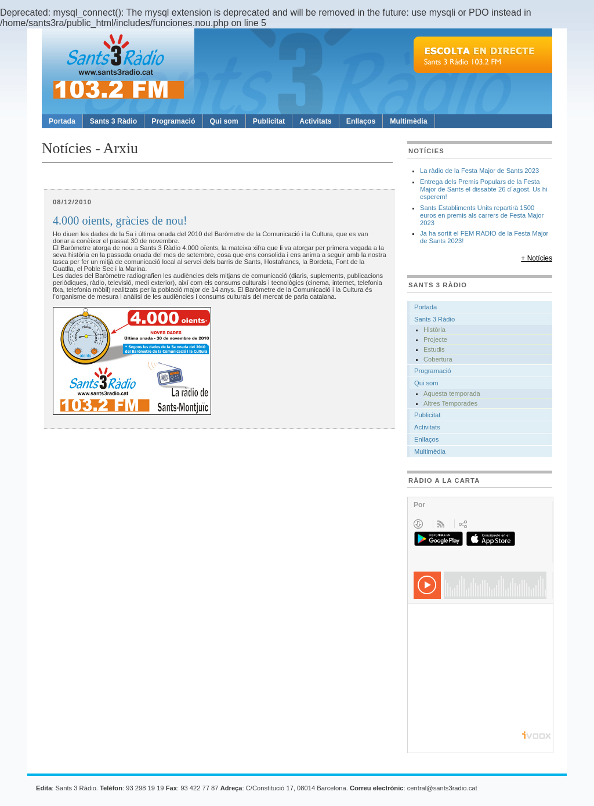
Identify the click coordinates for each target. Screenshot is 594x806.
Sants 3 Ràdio (113, 121)
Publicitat (269, 121)
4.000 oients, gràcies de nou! (120, 221)
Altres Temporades (450, 403)
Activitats (315, 121)
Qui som (224, 121)
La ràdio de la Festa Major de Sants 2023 (479, 170)
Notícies (426, 150)
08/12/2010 (72, 201)
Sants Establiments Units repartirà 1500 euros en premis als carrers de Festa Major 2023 (482, 215)
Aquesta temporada (451, 393)
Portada (62, 121)
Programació (173, 121)
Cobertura (437, 359)
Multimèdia (408, 121)
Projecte (435, 339)
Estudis (434, 349)
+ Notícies (536, 258)
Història (434, 329)
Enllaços (361, 121)
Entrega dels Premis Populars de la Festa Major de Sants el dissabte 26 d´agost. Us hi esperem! (484, 189)
